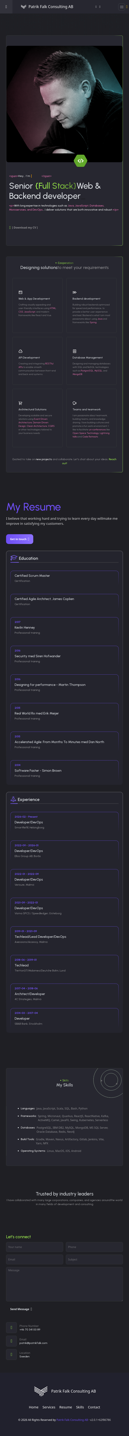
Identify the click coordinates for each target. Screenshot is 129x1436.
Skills (80, 1407)
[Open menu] (6, 6)
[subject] (94, 1259)
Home (33, 1407)
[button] (121, 7)
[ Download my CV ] (23, 228)
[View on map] (64, 1354)
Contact (94, 1407)
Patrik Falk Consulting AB (72, 1420)
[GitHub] (100, 7)
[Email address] (34, 1259)
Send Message (21, 1309)
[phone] (94, 1247)
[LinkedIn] (96, 7)
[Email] (64, 1341)
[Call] (64, 1327)
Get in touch (19, 539)
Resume (65, 1407)
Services (48, 1407)
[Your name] (34, 1247)
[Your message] (64, 1284)
